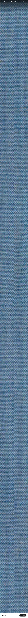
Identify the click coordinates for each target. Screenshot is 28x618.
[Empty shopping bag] (25, 1)
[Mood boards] (23, 1)
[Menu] (2, 1)
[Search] (5, 1)
